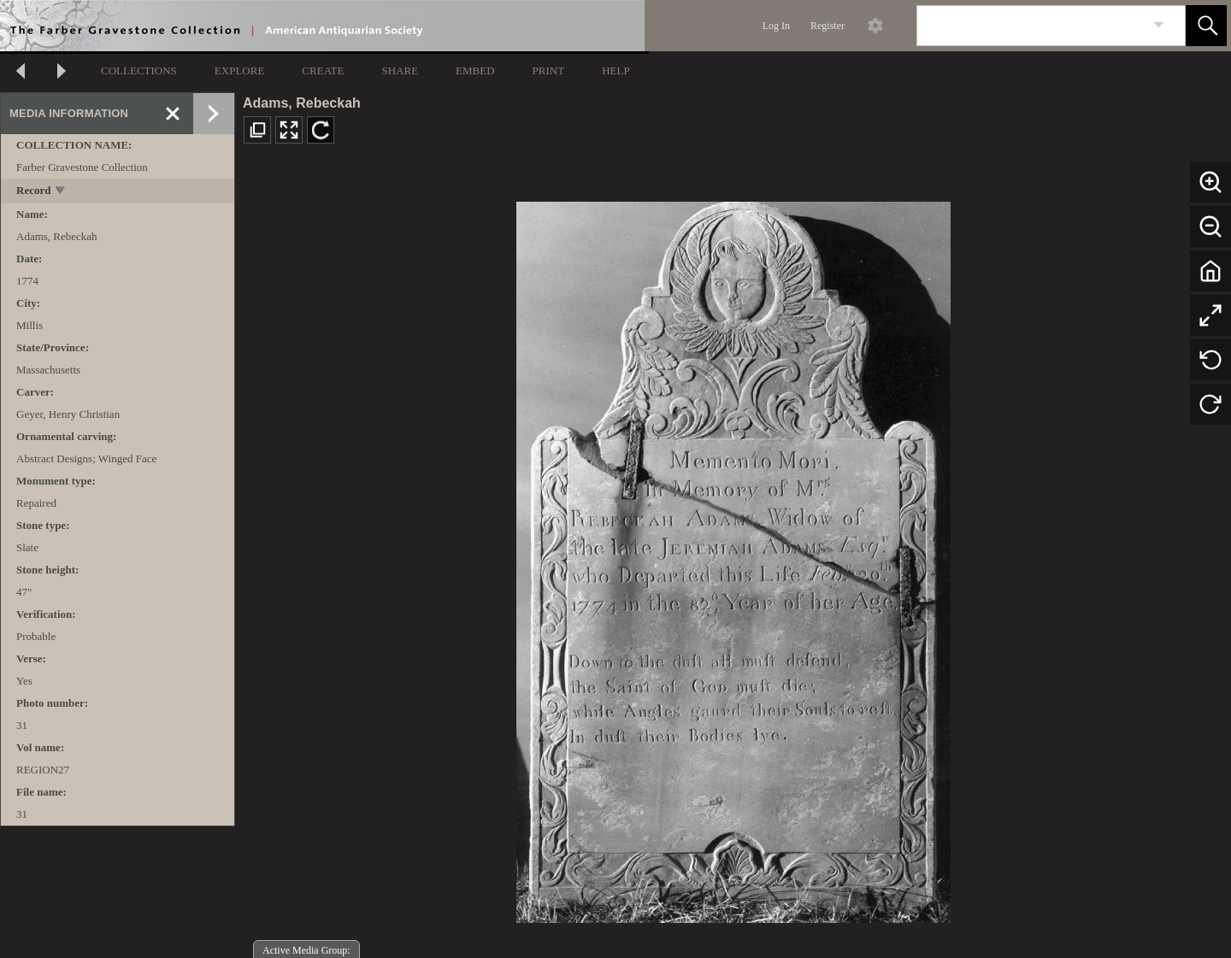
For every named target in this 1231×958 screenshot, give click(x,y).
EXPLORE (240, 70)
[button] (1206, 25)
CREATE (323, 70)
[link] (1158, 25)
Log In (776, 26)
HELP (616, 70)
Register (827, 26)
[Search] (1031, 26)
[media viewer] (733, 557)
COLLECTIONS (139, 70)
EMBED (475, 70)
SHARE (399, 70)
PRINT (549, 70)
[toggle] (61, 191)
